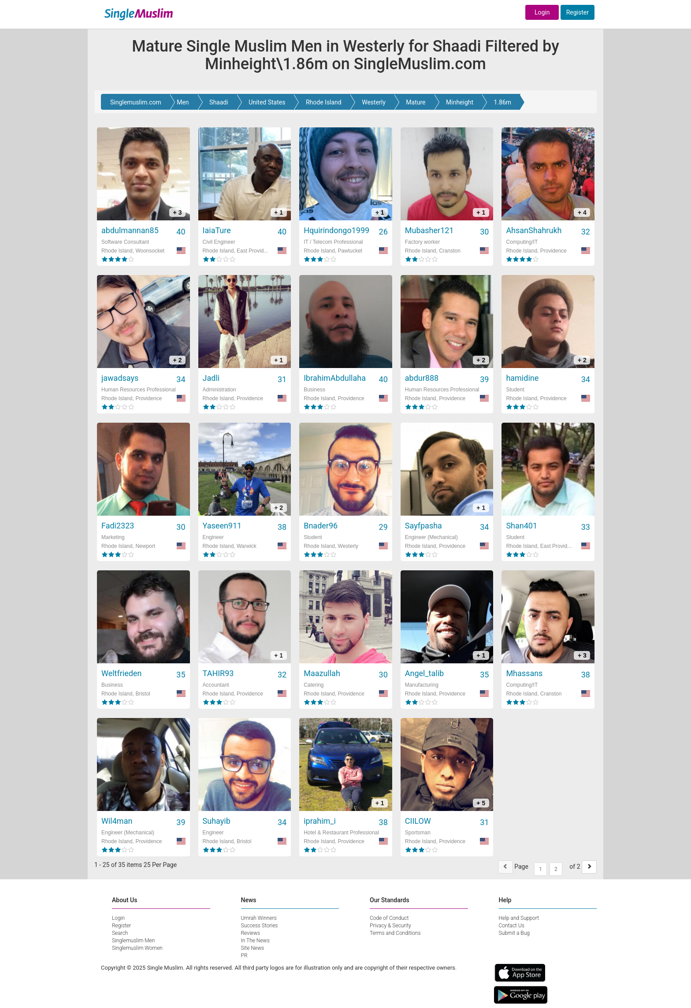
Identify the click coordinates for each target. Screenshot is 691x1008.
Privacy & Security (390, 925)
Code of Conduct (389, 918)
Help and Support (519, 918)
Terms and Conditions (395, 933)
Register (577, 12)
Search (120, 933)
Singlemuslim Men (133, 940)
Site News (252, 948)
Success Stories (259, 925)
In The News (255, 940)
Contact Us (511, 925)
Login (542, 12)
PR (244, 955)
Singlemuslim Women (137, 948)
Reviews (250, 933)
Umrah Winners (259, 918)
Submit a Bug (514, 933)
